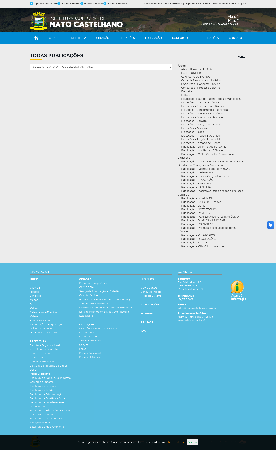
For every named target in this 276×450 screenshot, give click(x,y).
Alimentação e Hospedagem (47, 324)
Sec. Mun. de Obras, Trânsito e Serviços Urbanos (47, 421)
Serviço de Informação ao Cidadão (99, 291)
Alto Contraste (173, 4)
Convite (83, 345)
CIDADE (54, 38)
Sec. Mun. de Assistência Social (48, 398)
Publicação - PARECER (195, 213)
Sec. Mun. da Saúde (41, 390)
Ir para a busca (91, 4)
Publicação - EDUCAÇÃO (197, 180)
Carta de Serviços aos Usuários (201, 80)
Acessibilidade (153, 4)
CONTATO (235, 38)
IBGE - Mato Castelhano (44, 333)
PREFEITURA (77, 38)
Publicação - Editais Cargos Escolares (205, 176)
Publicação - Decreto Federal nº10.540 (205, 169)
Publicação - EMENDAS (196, 183)
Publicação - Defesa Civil (197, 172)
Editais (185, 95)
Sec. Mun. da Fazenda (43, 386)
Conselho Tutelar (40, 354)
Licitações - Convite (194, 121)
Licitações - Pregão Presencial (200, 139)
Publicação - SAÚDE (194, 242)
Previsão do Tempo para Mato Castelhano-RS (106, 308)
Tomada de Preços (90, 341)
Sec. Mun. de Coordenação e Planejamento (47, 404)
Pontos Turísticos (40, 320)
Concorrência (87, 333)
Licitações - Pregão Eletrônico (200, 136)
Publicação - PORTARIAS (197, 224)
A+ (244, 4)
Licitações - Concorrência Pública (202, 113)
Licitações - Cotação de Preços (201, 124)
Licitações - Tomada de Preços (200, 143)
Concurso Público (151, 292)
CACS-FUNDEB (191, 73)
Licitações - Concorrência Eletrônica (204, 110)
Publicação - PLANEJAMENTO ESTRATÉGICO (210, 217)
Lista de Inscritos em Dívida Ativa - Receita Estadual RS (104, 314)
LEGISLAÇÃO (153, 38)
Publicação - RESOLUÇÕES (198, 239)
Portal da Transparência (93, 283)
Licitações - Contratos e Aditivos (202, 117)
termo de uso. (177, 442)
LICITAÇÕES (127, 38)
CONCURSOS (180, 38)
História (34, 292)
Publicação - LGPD (193, 206)
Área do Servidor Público (44, 349)
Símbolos (35, 296)
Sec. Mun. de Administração (46, 394)
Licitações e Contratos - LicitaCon (98, 328)
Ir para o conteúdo (43, 4)
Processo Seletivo (151, 296)
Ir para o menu (68, 4)
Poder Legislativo (40, 374)
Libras (207, 4)
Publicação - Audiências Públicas (202, 150)
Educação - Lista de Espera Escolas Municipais (211, 99)
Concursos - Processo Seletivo (200, 88)
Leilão (82, 349)
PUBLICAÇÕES (209, 38)
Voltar (241, 57)
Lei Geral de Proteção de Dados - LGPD (49, 368)
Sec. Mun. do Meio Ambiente (47, 427)
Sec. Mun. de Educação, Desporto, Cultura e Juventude (50, 412)
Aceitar (192, 442)
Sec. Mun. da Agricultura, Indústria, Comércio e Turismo (50, 380)
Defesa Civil (36, 358)
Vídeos (34, 308)
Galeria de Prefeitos (41, 328)
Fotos (33, 304)
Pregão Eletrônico (89, 357)
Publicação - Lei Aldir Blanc (199, 198)
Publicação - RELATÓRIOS (198, 235)
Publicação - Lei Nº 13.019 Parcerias (203, 147)
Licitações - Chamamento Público (203, 106)
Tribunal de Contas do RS (94, 304)
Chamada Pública (90, 337)
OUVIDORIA (86, 287)
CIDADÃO (102, 38)
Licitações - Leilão (192, 132)
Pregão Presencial (90, 353)
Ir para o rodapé (115, 4)
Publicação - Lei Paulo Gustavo (201, 202)
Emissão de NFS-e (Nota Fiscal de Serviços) (104, 300)
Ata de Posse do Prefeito (197, 69)
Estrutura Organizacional (45, 345)
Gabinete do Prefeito (42, 362)
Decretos (187, 91)
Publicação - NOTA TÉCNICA (199, 209)
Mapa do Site (193, 4)
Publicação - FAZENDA (196, 187)
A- (239, 4)
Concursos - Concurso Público (200, 84)
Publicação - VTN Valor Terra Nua (202, 246)
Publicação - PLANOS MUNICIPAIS (203, 220)
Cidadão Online (88, 295)
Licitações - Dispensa (194, 128)
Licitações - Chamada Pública (200, 102)
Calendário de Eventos (195, 77)
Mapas (34, 300)
